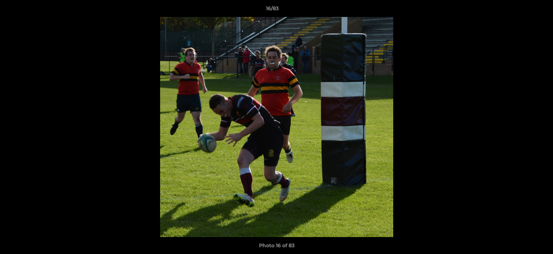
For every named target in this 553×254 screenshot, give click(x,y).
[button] (523, 10)
